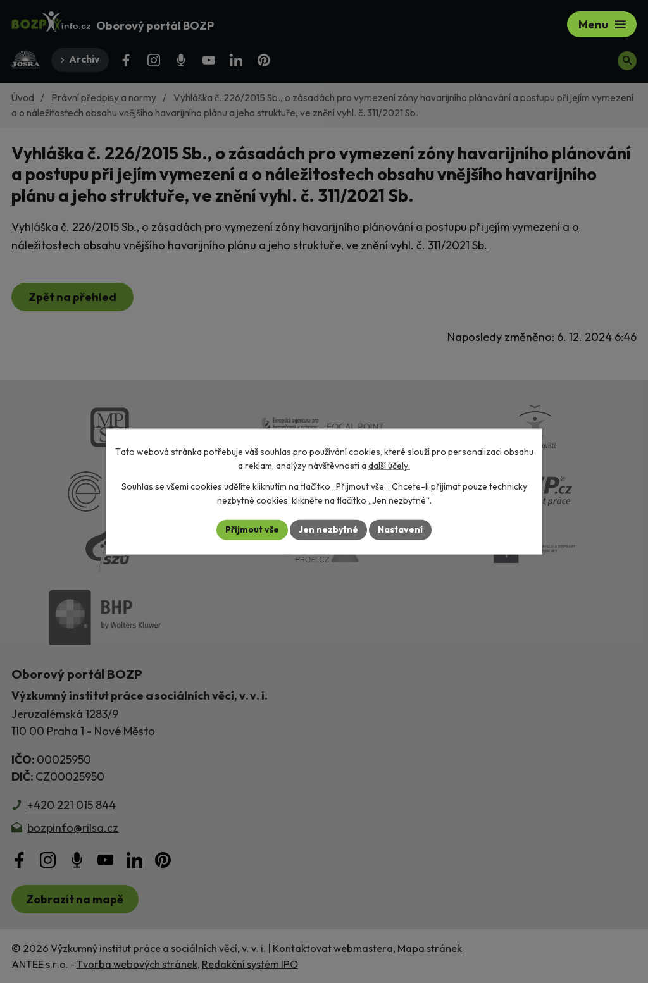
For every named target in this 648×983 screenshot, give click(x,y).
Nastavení (400, 529)
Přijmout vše (252, 529)
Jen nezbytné (328, 529)
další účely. (389, 465)
